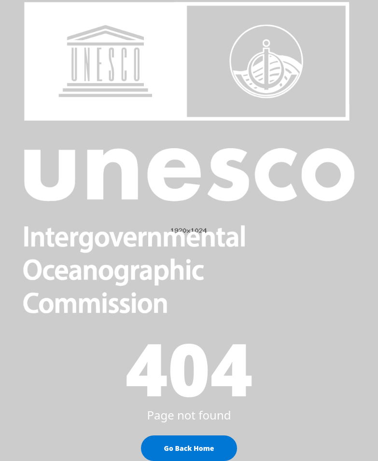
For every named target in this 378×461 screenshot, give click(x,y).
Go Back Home (189, 448)
